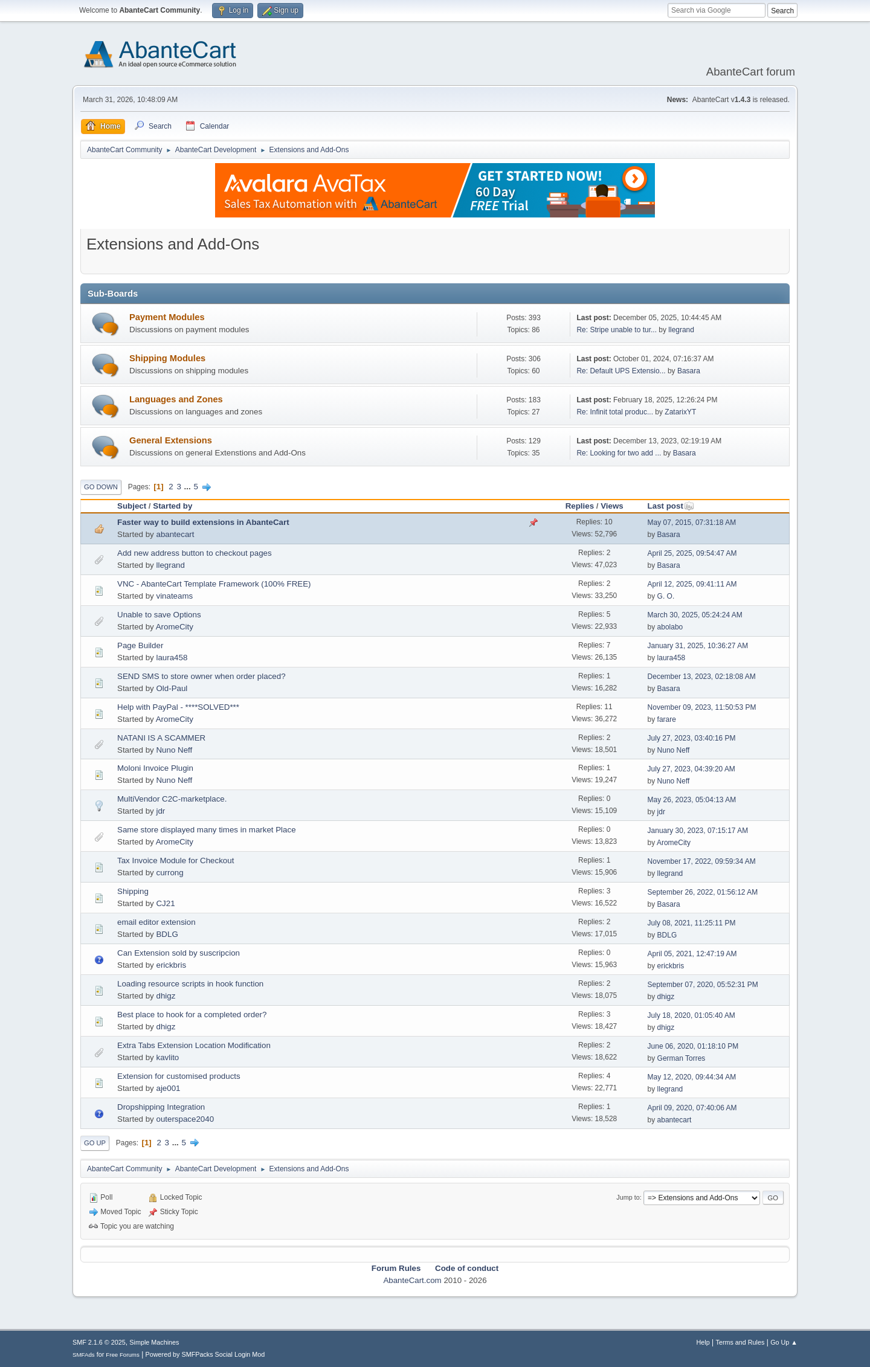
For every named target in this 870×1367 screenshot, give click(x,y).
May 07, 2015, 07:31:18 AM (692, 522)
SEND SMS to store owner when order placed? (201, 676)
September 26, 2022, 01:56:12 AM (703, 892)
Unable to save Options (159, 614)
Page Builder (140, 645)
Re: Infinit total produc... (614, 412)
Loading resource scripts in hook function (190, 983)
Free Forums (123, 1354)
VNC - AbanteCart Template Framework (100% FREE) (214, 583)
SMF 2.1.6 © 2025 (99, 1342)
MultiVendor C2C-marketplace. (172, 798)
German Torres (681, 1058)
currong (169, 872)
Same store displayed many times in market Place (206, 829)
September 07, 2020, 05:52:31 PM (703, 984)
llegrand (681, 330)
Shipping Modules (167, 358)
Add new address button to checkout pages (194, 553)
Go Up (95, 1143)
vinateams (174, 595)
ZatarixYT (680, 412)
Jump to (627, 1197)
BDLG (167, 934)
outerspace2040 (185, 1119)
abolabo (670, 627)
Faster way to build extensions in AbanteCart (203, 522)
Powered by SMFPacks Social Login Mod (205, 1354)
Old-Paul (171, 688)
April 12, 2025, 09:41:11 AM (692, 584)
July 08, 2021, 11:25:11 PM (692, 923)
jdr (160, 810)
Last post (671, 505)
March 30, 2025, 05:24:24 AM (695, 615)
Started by (172, 505)
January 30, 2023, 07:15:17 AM (698, 830)
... (188, 486)
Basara (688, 371)
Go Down (101, 487)
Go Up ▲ (784, 1342)
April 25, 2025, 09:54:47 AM (692, 553)
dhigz (165, 995)
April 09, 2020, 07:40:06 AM (692, 1108)
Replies (580, 505)
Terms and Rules (740, 1342)
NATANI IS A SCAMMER (161, 737)
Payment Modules (167, 317)
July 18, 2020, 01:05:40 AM (691, 1015)
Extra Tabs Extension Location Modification (194, 1045)
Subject (131, 505)
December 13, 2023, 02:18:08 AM (702, 676)
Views (612, 505)
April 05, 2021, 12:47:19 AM (692, 954)
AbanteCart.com (412, 1280)
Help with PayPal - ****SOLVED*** (178, 707)
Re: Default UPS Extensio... (620, 371)
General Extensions (170, 440)
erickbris (171, 965)
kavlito (167, 1057)
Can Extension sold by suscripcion (178, 952)
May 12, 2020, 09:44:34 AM (692, 1077)
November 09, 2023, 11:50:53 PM (702, 707)
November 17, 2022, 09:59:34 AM (702, 861)
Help (703, 1342)
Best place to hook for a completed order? (191, 1014)
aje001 (168, 1088)
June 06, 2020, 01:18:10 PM (693, 1046)
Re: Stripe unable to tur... (616, 330)
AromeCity (174, 626)
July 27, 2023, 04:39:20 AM (691, 769)
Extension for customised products (178, 1076)
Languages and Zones (176, 399)
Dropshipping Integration (161, 1106)
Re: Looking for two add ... (618, 453)
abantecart (175, 534)
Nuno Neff (174, 749)
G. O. (666, 596)
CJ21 (165, 903)
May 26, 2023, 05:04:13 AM (692, 800)
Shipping (133, 891)
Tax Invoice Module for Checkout (175, 860)
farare (666, 719)
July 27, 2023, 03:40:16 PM (692, 738)
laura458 (171, 657)
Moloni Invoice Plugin (155, 768)
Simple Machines (154, 1342)
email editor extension (156, 922)
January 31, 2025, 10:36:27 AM (698, 646)
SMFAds (83, 1354)
